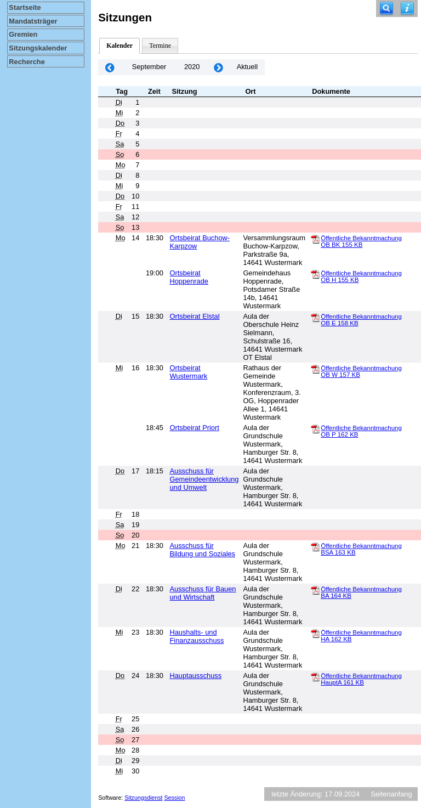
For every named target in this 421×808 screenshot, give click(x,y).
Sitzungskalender (38, 48)
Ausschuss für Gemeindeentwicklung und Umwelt (203, 479)
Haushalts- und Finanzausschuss (196, 636)
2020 (192, 67)
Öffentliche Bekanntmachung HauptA (361, 679)
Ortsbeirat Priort (194, 427)
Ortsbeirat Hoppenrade (188, 277)
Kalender (119, 45)
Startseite (25, 7)
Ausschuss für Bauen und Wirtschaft (202, 593)
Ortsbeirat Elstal (194, 316)
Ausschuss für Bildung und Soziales (202, 549)
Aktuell (247, 67)
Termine (160, 45)
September (149, 67)
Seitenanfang (391, 794)
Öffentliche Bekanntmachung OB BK (361, 241)
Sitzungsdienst (143, 797)
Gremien (23, 34)
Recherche (26, 62)
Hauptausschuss (195, 675)
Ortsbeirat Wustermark (188, 372)
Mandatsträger (33, 21)
